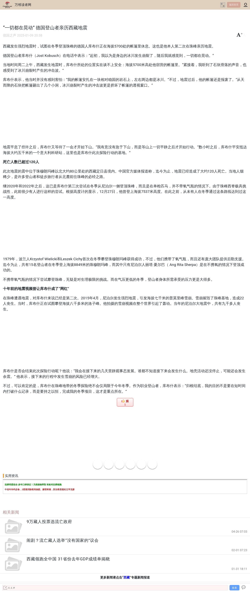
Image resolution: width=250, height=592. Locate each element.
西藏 (126, 577)
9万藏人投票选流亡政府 (49, 521)
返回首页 (233, 4)
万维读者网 (23, 5)
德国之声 (9, 35)
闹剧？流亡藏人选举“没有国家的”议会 (63, 540)
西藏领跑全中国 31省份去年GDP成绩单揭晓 (68, 559)
